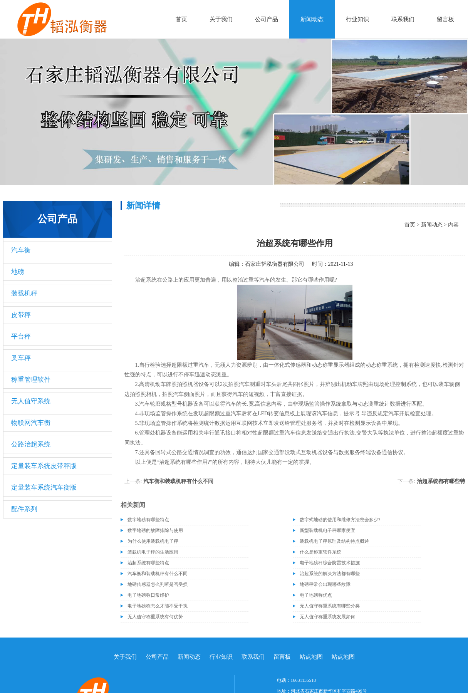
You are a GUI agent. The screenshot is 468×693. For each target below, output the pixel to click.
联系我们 (402, 19)
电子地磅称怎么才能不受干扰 (157, 606)
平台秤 (21, 336)
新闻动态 (312, 19)
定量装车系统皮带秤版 (44, 466)
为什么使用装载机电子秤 (152, 541)
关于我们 (221, 19)
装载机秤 (24, 293)
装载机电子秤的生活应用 (152, 552)
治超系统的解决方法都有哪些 (330, 573)
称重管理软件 (30, 379)
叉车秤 (21, 358)
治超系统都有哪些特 (441, 481)
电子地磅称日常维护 (148, 595)
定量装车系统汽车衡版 (44, 487)
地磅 (17, 271)
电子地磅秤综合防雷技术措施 (330, 562)
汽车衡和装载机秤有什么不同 (178, 481)
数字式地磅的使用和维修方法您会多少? (340, 519)
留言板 (445, 19)
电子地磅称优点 (316, 595)
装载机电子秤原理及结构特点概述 (334, 541)
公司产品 (266, 19)
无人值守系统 (30, 401)
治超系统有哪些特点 (148, 562)
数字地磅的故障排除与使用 (155, 530)
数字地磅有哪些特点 (148, 519)
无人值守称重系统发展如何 (327, 616)
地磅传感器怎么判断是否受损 (157, 584)
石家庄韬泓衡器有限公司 (274, 264)
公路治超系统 (30, 444)
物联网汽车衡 (30, 422)
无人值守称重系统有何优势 (155, 616)
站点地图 (311, 657)
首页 (181, 19)
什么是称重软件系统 (320, 552)
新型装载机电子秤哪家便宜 (327, 530)
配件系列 (24, 509)
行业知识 (357, 19)
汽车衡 (21, 250)
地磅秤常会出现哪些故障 (325, 584)
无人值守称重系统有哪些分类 (330, 606)
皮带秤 (21, 315)
